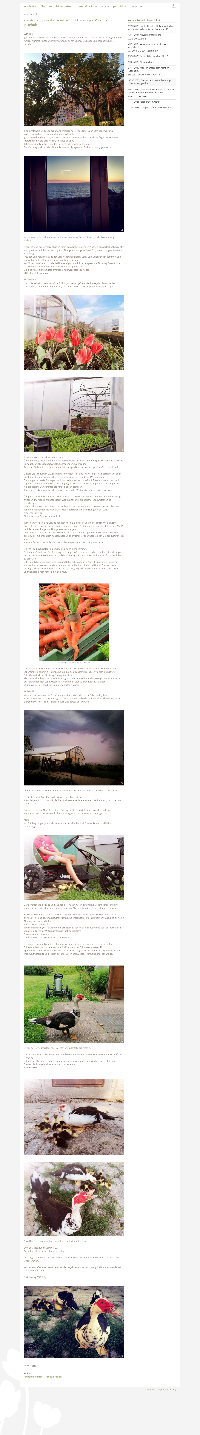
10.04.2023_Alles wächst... (141, 61)
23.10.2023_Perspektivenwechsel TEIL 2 (148, 56)
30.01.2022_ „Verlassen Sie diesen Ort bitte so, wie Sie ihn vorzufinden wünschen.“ (151, 91)
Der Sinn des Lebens (138, 96)
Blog (174, 1389)
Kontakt (151, 1389)
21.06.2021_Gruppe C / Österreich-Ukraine (149, 107)
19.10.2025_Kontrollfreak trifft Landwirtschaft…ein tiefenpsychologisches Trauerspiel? (152, 28)
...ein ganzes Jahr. (137, 38)
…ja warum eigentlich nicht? (143, 51)
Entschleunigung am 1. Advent (144, 74)
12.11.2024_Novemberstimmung (144, 34)
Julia (34, 1365)
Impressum (163, 1389)
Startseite (28, 14)
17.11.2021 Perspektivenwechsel (144, 101)
